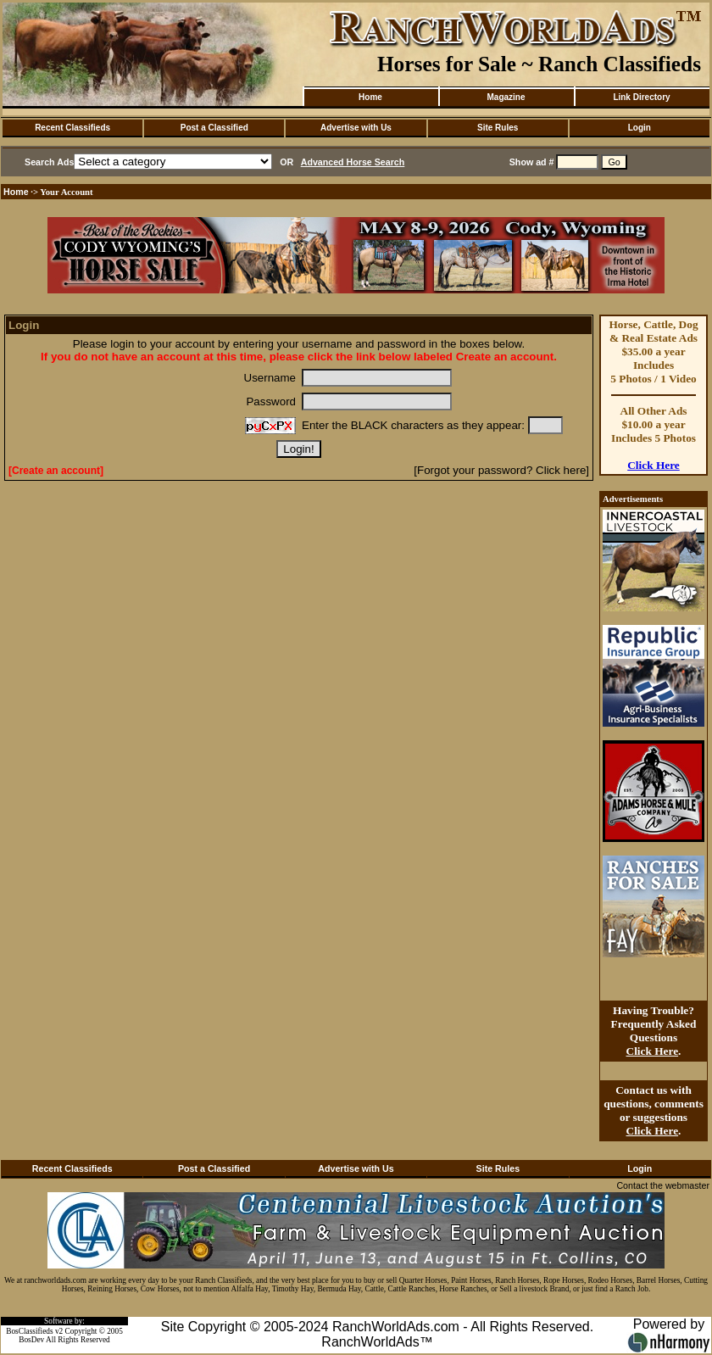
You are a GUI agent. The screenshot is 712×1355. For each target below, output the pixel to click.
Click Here (653, 465)
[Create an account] (55, 471)
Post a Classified (214, 127)
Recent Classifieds (72, 127)
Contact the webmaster (662, 1185)
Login (639, 127)
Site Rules (497, 127)
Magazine (506, 97)
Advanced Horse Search (353, 162)
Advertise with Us (356, 127)
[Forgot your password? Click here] (501, 470)
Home (370, 97)
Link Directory (641, 97)
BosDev (31, 1339)
